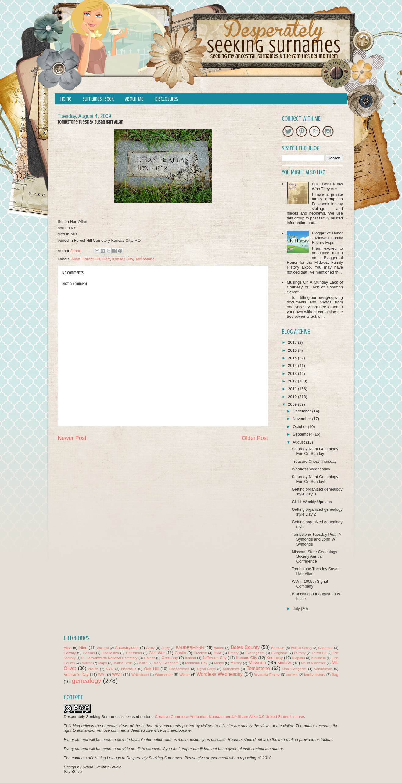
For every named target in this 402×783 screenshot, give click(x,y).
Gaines (149, 658)
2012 (293, 381)
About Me (134, 99)
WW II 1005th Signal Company (310, 584)
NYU (109, 669)
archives (292, 674)
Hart (106, 259)
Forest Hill (91, 259)
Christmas (134, 653)
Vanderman (323, 669)
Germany (170, 657)
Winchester (164, 674)
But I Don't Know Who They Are (327, 186)
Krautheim (318, 658)
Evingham (279, 653)
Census (89, 653)
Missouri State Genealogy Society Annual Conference (314, 556)
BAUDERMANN (190, 647)
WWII (117, 674)
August (299, 442)
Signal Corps (206, 669)
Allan (75, 259)
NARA (93, 669)
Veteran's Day (76, 674)
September (303, 434)
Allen (82, 647)
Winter (184, 674)
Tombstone (145, 259)
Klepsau (298, 658)
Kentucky (274, 657)
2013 (293, 373)
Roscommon (179, 669)
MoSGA (285, 663)
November (302, 418)
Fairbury (300, 653)
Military (236, 663)
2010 (293, 396)
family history (314, 674)
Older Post (255, 438)
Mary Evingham (165, 663)
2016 (293, 350)
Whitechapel (140, 674)
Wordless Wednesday (311, 469)
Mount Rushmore (313, 663)
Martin (143, 663)
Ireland (190, 658)
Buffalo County (301, 648)
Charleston (110, 653)
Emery (233, 653)
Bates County (245, 647)
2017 (293, 342)
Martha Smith (122, 663)
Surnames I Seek (98, 99)
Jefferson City (214, 657)
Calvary (70, 653)
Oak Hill (151, 668)
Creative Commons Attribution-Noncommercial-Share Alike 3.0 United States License (229, 716)
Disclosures (166, 99)
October (300, 426)
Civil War (157, 653)
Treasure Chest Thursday (314, 461)
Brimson (277, 648)
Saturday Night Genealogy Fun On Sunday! (315, 479)
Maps (102, 663)
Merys (219, 663)
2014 (293, 365)
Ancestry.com (127, 647)
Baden (219, 648)
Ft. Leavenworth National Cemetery (109, 658)
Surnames (231, 669)
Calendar (325, 648)
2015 (293, 358)
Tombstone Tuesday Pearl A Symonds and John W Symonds (316, 539)
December (302, 411)
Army (150, 648)
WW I (102, 674)
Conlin (180, 653)
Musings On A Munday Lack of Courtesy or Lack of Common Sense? (315, 287)
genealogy (86, 680)
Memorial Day (196, 663)
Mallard (87, 663)
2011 (293, 388)
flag (335, 674)
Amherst (103, 648)
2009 (293, 404)
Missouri (257, 662)
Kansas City (122, 259)
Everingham (254, 653)
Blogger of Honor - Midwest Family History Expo (327, 238)
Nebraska (128, 669)
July (297, 608)
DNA (217, 653)
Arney (165, 648)
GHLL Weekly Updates (312, 501)
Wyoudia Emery (267, 674)
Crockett (200, 653)
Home (65, 99)
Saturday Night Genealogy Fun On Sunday (315, 451)
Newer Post (72, 438)
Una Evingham (294, 669)
